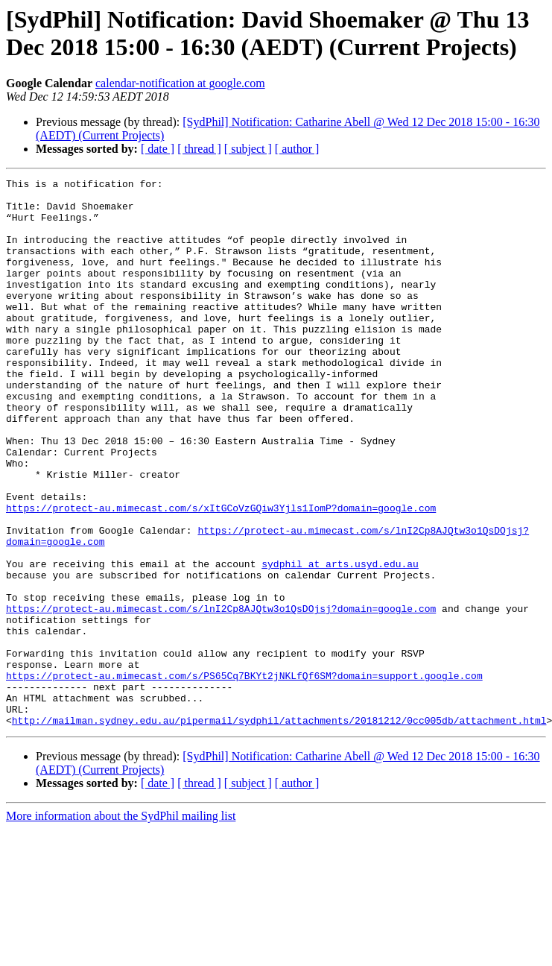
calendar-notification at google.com (180, 83)
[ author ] (297, 148)
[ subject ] (248, 148)
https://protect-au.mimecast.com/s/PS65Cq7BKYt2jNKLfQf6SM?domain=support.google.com (244, 776)
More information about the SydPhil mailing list (120, 925)
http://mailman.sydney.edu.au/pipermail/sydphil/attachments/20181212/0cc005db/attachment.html (279, 829)
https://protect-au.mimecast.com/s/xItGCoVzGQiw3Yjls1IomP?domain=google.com (221, 574)
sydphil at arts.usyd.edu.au (340, 641)
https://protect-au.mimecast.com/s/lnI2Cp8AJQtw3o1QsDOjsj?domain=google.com (221, 695)
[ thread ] (199, 148)
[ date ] (157, 148)
